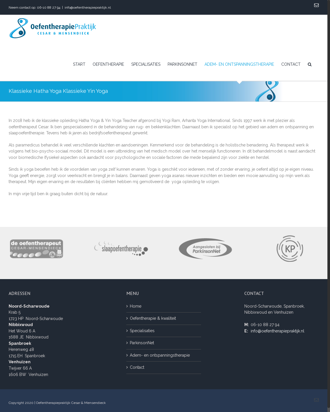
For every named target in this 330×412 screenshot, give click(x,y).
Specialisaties (142, 330)
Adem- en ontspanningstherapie (160, 355)
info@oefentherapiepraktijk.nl (88, 7)
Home (135, 306)
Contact (137, 367)
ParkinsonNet (142, 342)
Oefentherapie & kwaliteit (153, 318)
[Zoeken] (310, 64)
